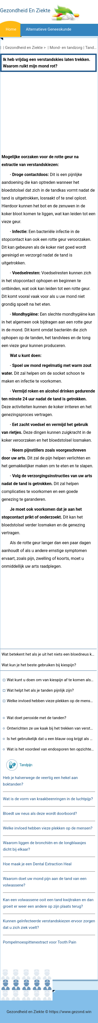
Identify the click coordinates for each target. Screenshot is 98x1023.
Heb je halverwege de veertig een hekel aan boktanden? (40, 781)
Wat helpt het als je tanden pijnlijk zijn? (40, 690)
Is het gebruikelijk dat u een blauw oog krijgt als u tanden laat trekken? (50, 738)
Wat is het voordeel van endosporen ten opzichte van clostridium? (50, 749)
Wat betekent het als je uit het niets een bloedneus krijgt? (49, 654)
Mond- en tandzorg (66, 47)
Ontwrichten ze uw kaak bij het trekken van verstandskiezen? (50, 728)
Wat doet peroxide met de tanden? (36, 717)
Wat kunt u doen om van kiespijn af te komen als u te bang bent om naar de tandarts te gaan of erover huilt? (50, 680)
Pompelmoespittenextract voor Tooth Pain (39, 942)
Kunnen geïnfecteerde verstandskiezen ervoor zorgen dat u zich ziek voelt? (49, 924)
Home (11, 29)
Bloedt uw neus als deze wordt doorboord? (40, 813)
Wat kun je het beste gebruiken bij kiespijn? (39, 665)
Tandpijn (25, 765)
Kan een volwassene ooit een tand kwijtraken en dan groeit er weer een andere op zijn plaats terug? (48, 903)
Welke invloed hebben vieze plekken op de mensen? (50, 700)
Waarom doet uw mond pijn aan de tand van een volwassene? (45, 882)
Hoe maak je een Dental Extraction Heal (37, 864)
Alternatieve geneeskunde (48, 29)
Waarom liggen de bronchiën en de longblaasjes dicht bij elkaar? (44, 846)
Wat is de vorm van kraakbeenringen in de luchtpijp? (48, 799)
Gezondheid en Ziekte (24, 47)
